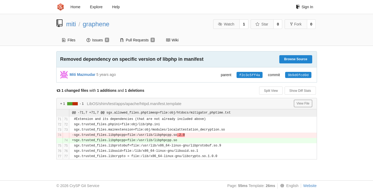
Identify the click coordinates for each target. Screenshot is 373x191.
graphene (96, 24)
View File (303, 103)
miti (71, 24)
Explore (96, 7)
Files (69, 40)
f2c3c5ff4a (249, 75)
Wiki (172, 40)
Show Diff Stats (300, 91)
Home (75, 7)
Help (116, 7)
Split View (271, 91)
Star (261, 24)
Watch (226, 24)
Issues (98, 40)
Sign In (304, 7)
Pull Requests (137, 40)
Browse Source (295, 59)
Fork (296, 24)
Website (309, 186)
